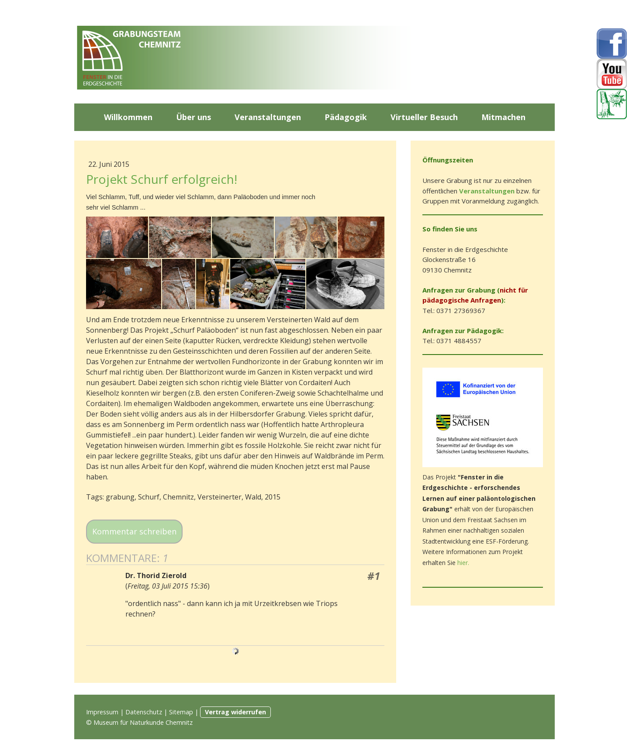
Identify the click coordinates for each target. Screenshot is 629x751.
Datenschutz (143, 712)
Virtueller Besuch (424, 117)
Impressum (102, 712)
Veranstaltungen (268, 117)
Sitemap (181, 712)
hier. (463, 562)
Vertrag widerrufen (235, 712)
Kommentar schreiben (134, 531)
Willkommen (128, 117)
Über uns (193, 117)
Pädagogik (346, 117)
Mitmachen (503, 117)
